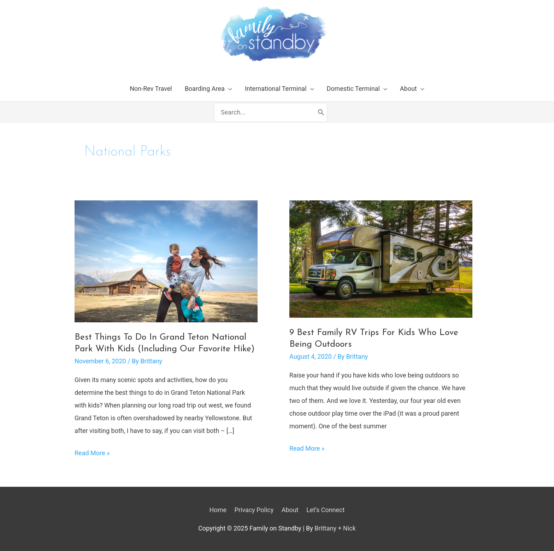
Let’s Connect (325, 510)
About (290, 510)
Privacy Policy (253, 510)
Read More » (92, 453)
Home (218, 510)
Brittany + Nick (335, 528)
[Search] (321, 112)
